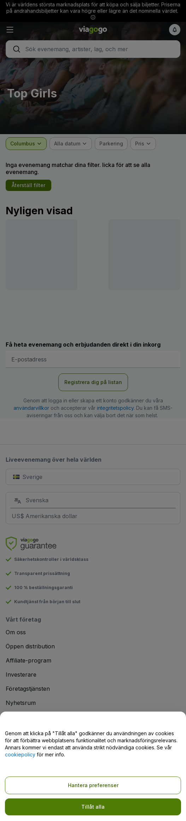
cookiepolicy (20, 754)
